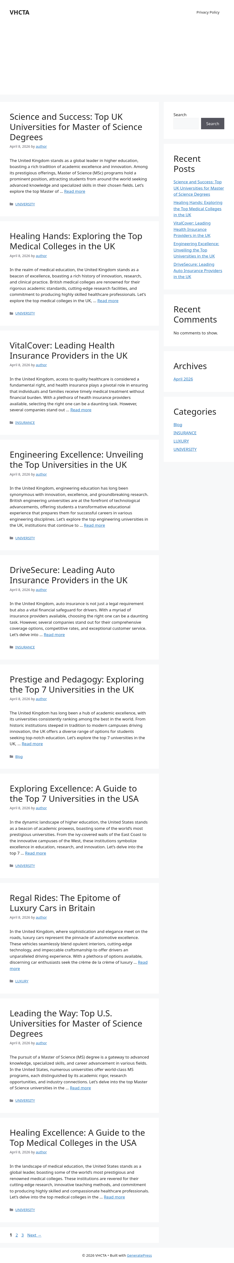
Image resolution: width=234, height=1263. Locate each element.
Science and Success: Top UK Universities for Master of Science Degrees (76, 127)
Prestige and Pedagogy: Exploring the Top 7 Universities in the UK (77, 684)
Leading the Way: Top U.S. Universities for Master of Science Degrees (76, 1023)
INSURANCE (25, 422)
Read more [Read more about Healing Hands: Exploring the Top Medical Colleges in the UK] (107, 300)
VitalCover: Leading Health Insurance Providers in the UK (68, 350)
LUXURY (21, 981)
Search (180, 114)
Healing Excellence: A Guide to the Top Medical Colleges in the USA (77, 1137)
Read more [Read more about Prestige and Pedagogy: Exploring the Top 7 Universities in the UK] (32, 743)
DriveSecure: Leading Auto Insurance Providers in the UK (68, 575)
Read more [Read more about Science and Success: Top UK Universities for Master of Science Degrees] (74, 191)
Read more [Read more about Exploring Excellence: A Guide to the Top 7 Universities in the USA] (35, 853)
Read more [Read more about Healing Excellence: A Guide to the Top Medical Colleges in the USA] (114, 1197)
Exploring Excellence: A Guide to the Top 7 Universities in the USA (74, 793)
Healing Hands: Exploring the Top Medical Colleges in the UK (76, 241)
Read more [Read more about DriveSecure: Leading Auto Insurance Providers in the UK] (54, 634)
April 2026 (183, 379)
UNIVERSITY (25, 204)
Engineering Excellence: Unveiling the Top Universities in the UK (76, 459)
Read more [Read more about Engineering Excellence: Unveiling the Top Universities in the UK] (94, 525)
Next (34, 1235)
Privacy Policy (207, 12)
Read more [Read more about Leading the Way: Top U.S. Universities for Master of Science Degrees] (80, 1088)
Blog (19, 756)
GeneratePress (139, 1255)
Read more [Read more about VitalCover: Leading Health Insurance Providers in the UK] (80, 410)
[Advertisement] (117, 61)
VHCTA (19, 12)
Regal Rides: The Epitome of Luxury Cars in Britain (65, 903)
